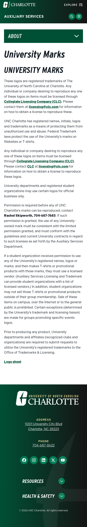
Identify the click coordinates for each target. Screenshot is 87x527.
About (15, 36)
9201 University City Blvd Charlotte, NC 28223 (43, 426)
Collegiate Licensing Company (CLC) (32, 102)
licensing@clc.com (43, 107)
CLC (30, 166)
